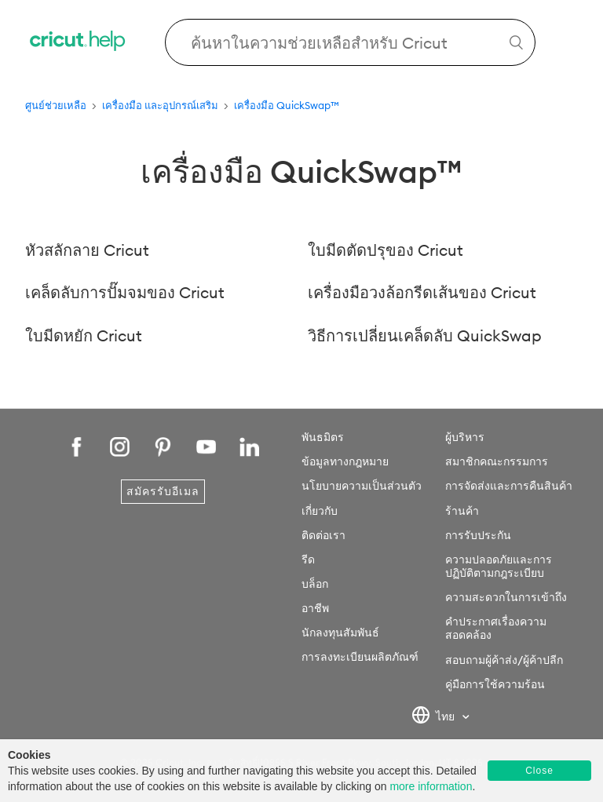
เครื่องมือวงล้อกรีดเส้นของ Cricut (422, 292)
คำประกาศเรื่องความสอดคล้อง (495, 628)
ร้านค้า (462, 511)
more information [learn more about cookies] (430, 786)
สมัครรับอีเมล (162, 491)
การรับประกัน (478, 535)
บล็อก (315, 584)
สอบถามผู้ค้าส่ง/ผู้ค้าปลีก (504, 660)
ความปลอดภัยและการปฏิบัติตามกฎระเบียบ (498, 566)
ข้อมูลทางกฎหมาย (345, 461)
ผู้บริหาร (464, 437)
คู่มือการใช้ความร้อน (495, 684)
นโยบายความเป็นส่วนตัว (362, 486)
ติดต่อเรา (323, 535)
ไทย (434, 717)
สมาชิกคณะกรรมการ (496, 461)
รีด (308, 559)
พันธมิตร (323, 437)
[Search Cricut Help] (350, 42)
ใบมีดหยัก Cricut (83, 335)
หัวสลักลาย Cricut (87, 250)
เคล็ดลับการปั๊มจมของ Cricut (125, 292)
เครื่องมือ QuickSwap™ (286, 105)
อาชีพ (315, 608)
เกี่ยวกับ (320, 511)
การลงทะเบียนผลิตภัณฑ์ (360, 657)
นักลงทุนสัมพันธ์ (340, 632)
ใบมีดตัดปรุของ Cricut (385, 250)
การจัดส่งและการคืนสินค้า (508, 486)
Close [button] (539, 770)
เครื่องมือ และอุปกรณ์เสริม (160, 105)
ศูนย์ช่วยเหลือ (55, 105)
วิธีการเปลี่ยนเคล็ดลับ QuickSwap (425, 335)
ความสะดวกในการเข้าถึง (506, 597)
